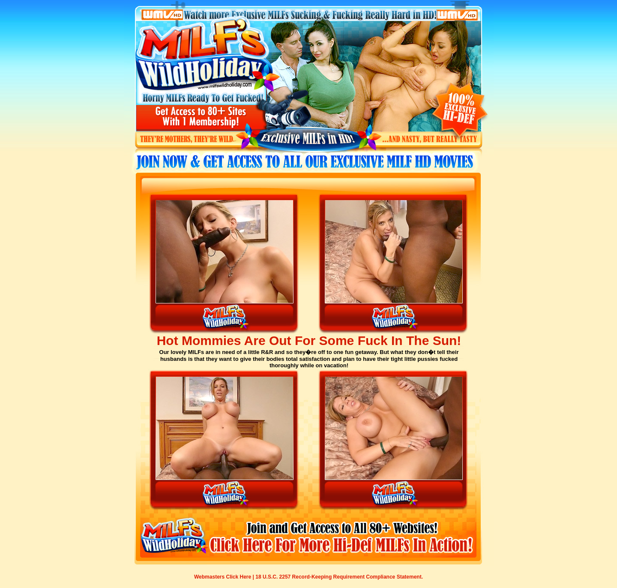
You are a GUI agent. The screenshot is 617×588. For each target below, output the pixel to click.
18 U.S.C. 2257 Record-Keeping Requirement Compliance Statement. (339, 577)
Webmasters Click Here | (224, 577)
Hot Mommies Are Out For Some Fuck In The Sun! (309, 340)
